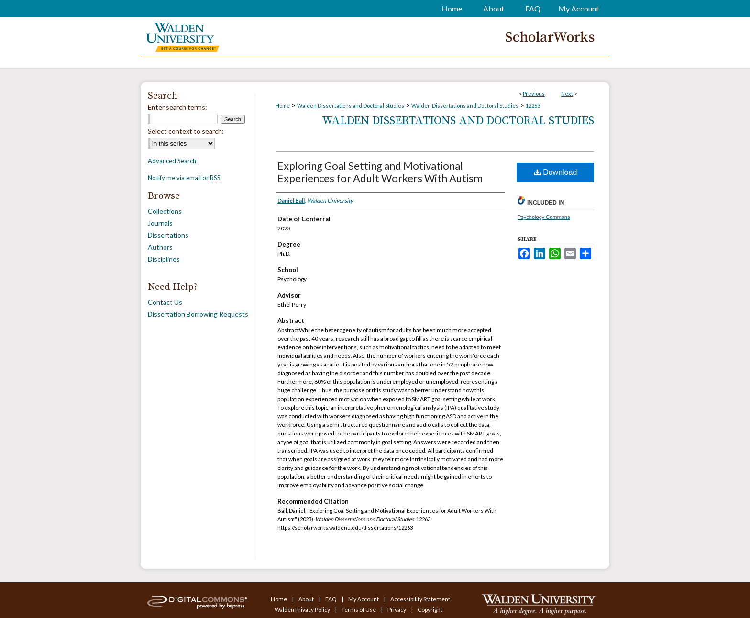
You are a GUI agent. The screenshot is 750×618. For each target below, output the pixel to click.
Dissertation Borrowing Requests (198, 314)
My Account (364, 599)
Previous (534, 94)
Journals (160, 223)
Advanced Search (172, 161)
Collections (165, 211)
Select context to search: (186, 131)
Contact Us (165, 302)
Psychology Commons (544, 217)
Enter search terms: (177, 107)
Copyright (430, 609)
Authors (160, 247)
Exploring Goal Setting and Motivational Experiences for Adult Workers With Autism (380, 171)
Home (283, 106)
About (306, 599)
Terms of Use (359, 609)
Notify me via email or (184, 178)
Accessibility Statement (420, 599)
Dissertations (168, 235)
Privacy (397, 609)
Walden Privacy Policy (303, 609)
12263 (533, 106)
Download (555, 172)
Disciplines (164, 259)
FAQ (331, 599)
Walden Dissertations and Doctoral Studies (350, 106)
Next (567, 94)
